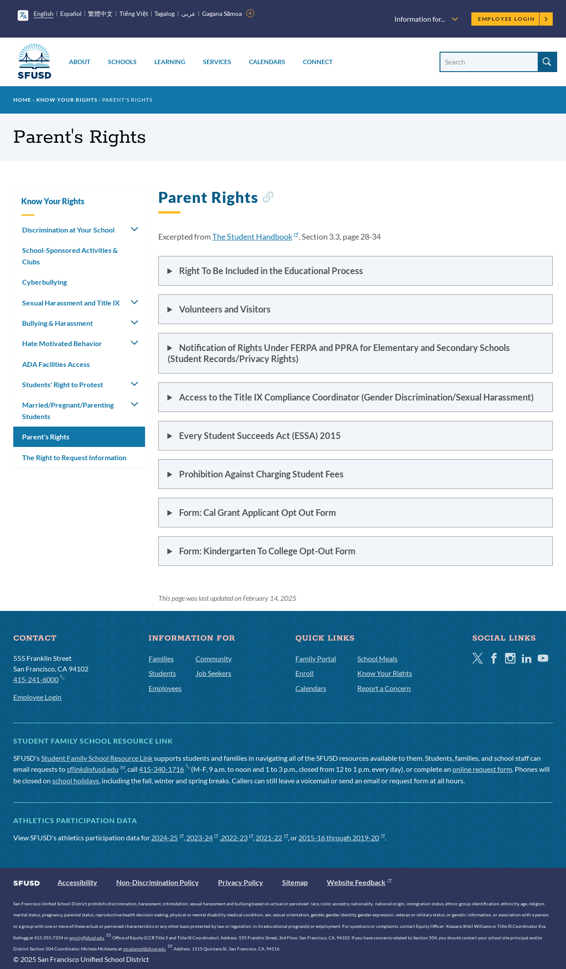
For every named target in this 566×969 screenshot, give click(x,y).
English (44, 13)
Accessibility (77, 882)
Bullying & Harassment (57, 323)
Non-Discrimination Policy (157, 882)
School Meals (377, 658)
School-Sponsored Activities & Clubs (70, 256)
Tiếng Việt (133, 13)
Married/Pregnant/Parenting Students (68, 410)
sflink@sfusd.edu (96, 769)
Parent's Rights (45, 436)
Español (71, 13)
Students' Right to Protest (62, 384)
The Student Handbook (255, 236)
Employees (165, 688)
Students (162, 673)
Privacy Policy (240, 882)
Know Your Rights (66, 99)
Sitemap (295, 882)
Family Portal (315, 658)
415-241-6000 (38, 678)
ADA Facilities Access (56, 364)
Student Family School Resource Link (97, 758)
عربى (188, 13)
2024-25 (167, 837)
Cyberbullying (44, 282)
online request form (482, 769)
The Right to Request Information (74, 457)
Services (217, 61)
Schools (122, 61)
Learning (169, 61)
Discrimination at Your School (68, 229)
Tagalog (164, 13)
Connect (318, 61)
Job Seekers (213, 673)
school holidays (75, 780)
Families (161, 658)
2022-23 (237, 837)
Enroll (304, 673)
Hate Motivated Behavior (62, 343)
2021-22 (272, 837)
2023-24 (202, 837)
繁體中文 (100, 13)
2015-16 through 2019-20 (341, 837)
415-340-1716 (164, 769)
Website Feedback (359, 882)
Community (213, 658)
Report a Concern (384, 688)
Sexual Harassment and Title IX (71, 302)
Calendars (267, 61)
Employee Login (513, 18)
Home (22, 99)
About (79, 61)
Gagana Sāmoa (222, 13)
